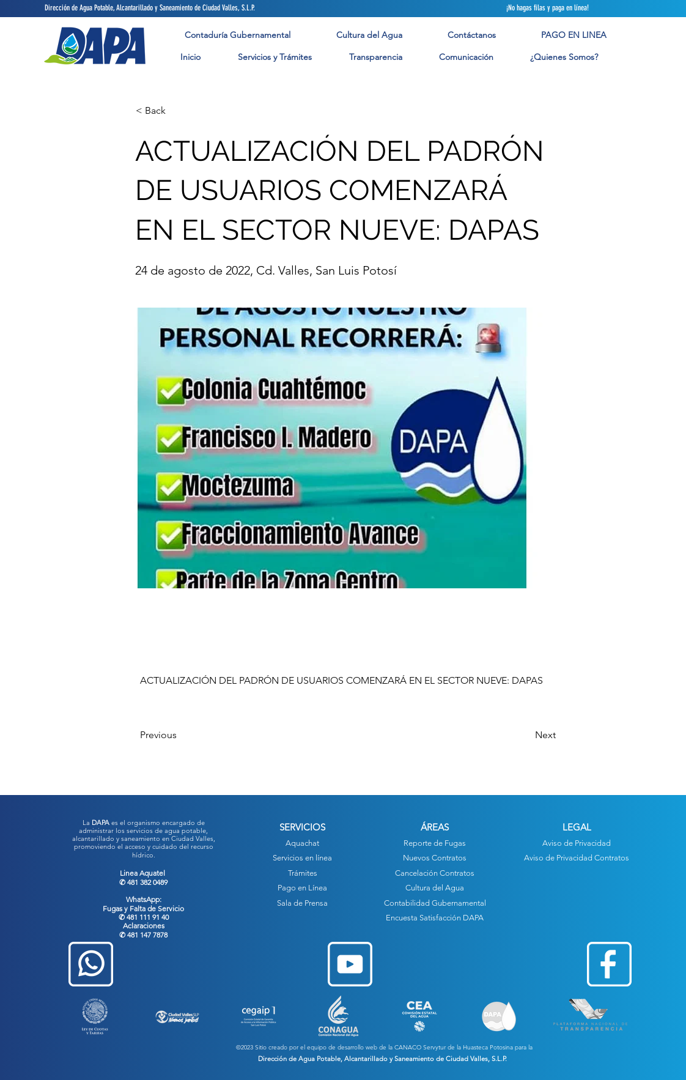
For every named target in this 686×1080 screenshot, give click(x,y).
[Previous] (180, 735)
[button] (274, 57)
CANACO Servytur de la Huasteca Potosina (453, 1047)
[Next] (525, 735)
